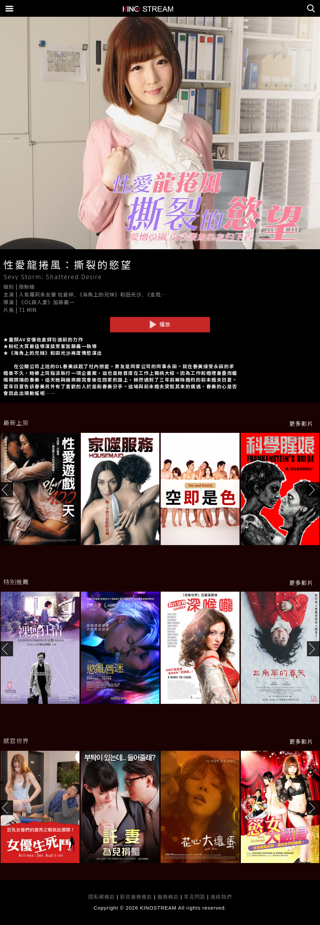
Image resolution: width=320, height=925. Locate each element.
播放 (160, 324)
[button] (313, 489)
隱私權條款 (101, 897)
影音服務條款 (136, 897)
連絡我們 (221, 897)
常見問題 (194, 897)
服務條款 (168, 897)
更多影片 (301, 423)
